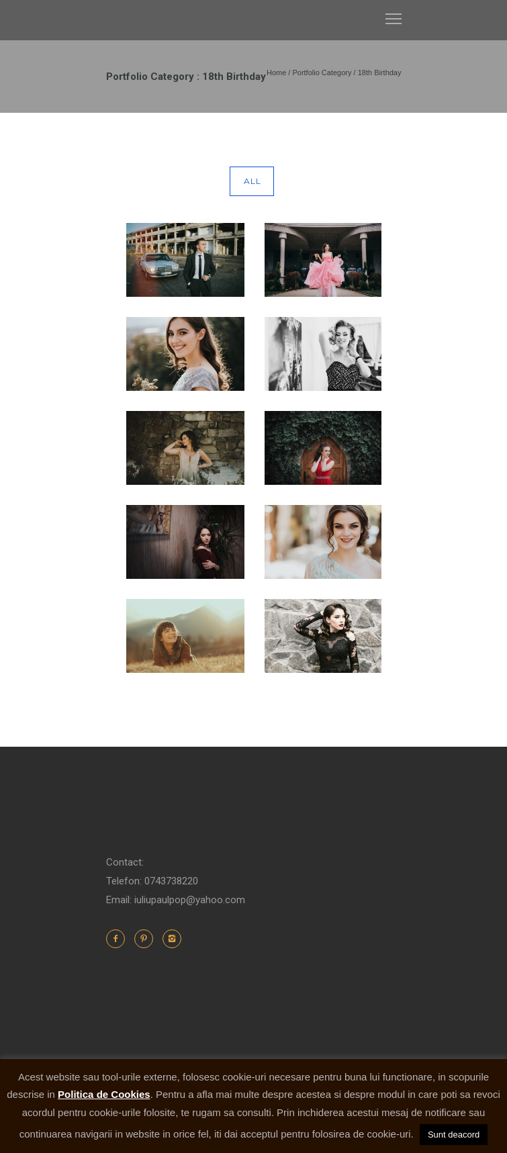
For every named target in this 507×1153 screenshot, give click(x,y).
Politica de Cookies (104, 1094)
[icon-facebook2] (119, 938)
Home (276, 72)
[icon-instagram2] (172, 938)
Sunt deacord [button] (453, 1134)
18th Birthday (380, 72)
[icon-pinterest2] (147, 938)
